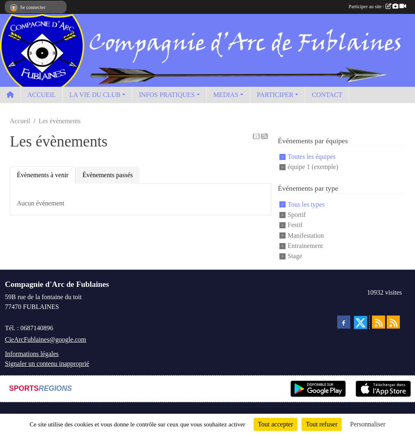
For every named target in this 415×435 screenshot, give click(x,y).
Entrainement (305, 245)
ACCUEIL (41, 94)
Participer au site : (377, 6)
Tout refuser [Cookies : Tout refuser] (322, 424)
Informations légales (32, 353)
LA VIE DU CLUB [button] (94, 94)
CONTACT (327, 94)
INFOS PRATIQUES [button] (167, 94)
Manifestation (306, 235)
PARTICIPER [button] (275, 94)
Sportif (297, 214)
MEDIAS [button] (225, 94)
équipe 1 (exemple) (313, 166)
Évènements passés (107, 174)
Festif (295, 225)
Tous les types (306, 204)
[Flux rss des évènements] (393, 322)
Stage (295, 256)
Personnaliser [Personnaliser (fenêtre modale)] (368, 424)
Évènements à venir (42, 174)
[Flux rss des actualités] (378, 322)
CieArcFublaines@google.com (45, 339)
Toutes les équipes (312, 156)
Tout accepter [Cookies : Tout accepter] (275, 424)
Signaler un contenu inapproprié (47, 363)
